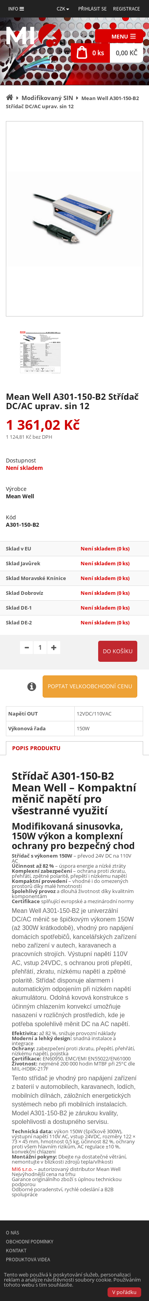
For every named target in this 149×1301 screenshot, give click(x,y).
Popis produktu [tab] (36, 748)
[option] (74, 218)
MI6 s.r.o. (22, 1169)
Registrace (126, 8)
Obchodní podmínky (29, 1241)
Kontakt (16, 1250)
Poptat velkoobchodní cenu (90, 686)
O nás (12, 1232)
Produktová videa (28, 1259)
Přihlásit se (92, 8)
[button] (63, 9)
